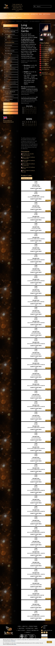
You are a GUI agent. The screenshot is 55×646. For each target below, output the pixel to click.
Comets (6, 78)
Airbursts (7, 56)
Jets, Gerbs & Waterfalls (10, 31)
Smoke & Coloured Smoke (10, 68)
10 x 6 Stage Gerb (44, 65)
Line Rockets (7, 70)
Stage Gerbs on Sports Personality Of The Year (45, 74)
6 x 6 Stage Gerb (44, 51)
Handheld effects (8, 96)
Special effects (8, 106)
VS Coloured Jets (8, 37)
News (40, 14)
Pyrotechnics (8, 25)
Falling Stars (7, 75)
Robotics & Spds (8, 65)
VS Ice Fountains (8, 45)
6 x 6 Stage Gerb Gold (45, 67)
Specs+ (48, 190)
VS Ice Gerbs (8, 48)
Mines (6, 80)
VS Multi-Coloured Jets (10, 34)
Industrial (26, 14)
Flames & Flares (8, 73)
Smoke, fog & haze (9, 109)
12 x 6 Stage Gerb (44, 63)
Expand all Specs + (26, 178)
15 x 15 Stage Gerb (44, 53)
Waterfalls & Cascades (9, 50)
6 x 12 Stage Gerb (44, 61)
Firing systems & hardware (8, 100)
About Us (10, 14)
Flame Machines (8, 103)
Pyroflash (7, 88)
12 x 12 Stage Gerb (44, 49)
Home (5, 14)
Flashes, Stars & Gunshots (10, 83)
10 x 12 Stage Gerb (44, 55)
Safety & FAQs (46, 14)
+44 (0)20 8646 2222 (45, 627)
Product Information (10, 17)
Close (49, 642)
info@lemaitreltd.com (47, 630)
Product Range (18, 14)
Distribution (34, 14)
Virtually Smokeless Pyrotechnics (9, 92)
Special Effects (8, 63)
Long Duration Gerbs (9, 42)
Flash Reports (8, 85)
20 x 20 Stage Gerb (44, 57)
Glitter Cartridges (8, 60)
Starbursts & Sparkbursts (10, 58)
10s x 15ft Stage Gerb (45, 45)
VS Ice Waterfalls (8, 53)
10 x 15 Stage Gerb (44, 47)
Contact (19, 17)
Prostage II (7, 28)
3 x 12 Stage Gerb (44, 59)
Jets (6, 39)
